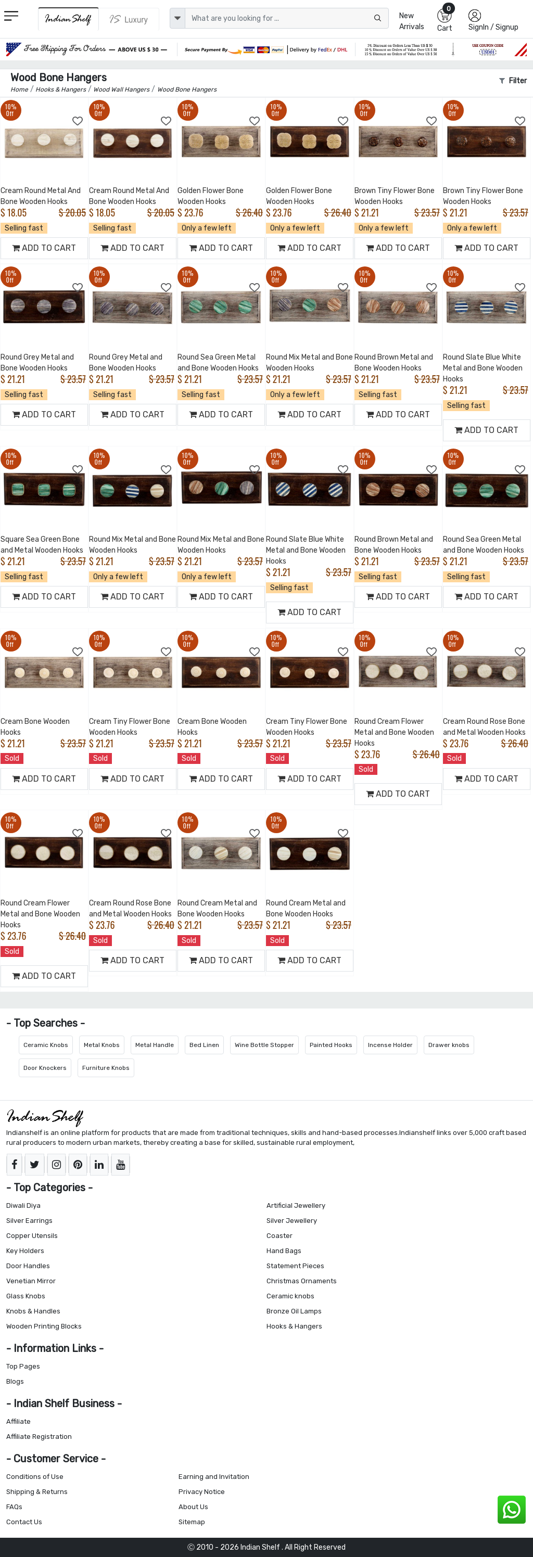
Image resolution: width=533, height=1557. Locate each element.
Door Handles (28, 1266)
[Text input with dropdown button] (287, 18)
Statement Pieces (295, 1266)
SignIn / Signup (493, 27)
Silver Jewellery (291, 1220)
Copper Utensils (32, 1236)
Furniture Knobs (106, 1067)
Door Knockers (45, 1067)
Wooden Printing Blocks (44, 1326)
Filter (513, 80)
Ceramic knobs (290, 1296)
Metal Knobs (102, 1045)
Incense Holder (390, 1045)
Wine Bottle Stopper (264, 1045)
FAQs (14, 1507)
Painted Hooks (331, 1045)
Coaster (279, 1236)
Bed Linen (204, 1045)
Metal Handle (154, 1045)
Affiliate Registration (39, 1436)
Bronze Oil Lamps (294, 1311)
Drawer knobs (448, 1045)
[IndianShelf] (68, 19)
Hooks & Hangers (294, 1326)
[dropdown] (177, 18)
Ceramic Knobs (45, 1045)
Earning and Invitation (214, 1477)
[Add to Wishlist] (78, 121)
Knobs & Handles (33, 1311)
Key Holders (25, 1251)
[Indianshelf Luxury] (129, 19)
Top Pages (23, 1366)
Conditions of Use (35, 1477)
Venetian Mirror (31, 1281)
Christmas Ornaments (301, 1281)
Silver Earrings (29, 1220)
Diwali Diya (23, 1205)
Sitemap (192, 1522)
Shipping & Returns (37, 1492)
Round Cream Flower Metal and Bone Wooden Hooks (394, 732)
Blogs (15, 1381)
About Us (193, 1507)
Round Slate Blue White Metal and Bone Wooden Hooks (483, 368)
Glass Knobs (25, 1296)
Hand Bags (283, 1251)
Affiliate (18, 1421)
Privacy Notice (202, 1492)
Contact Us (24, 1522)
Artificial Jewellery (295, 1205)
